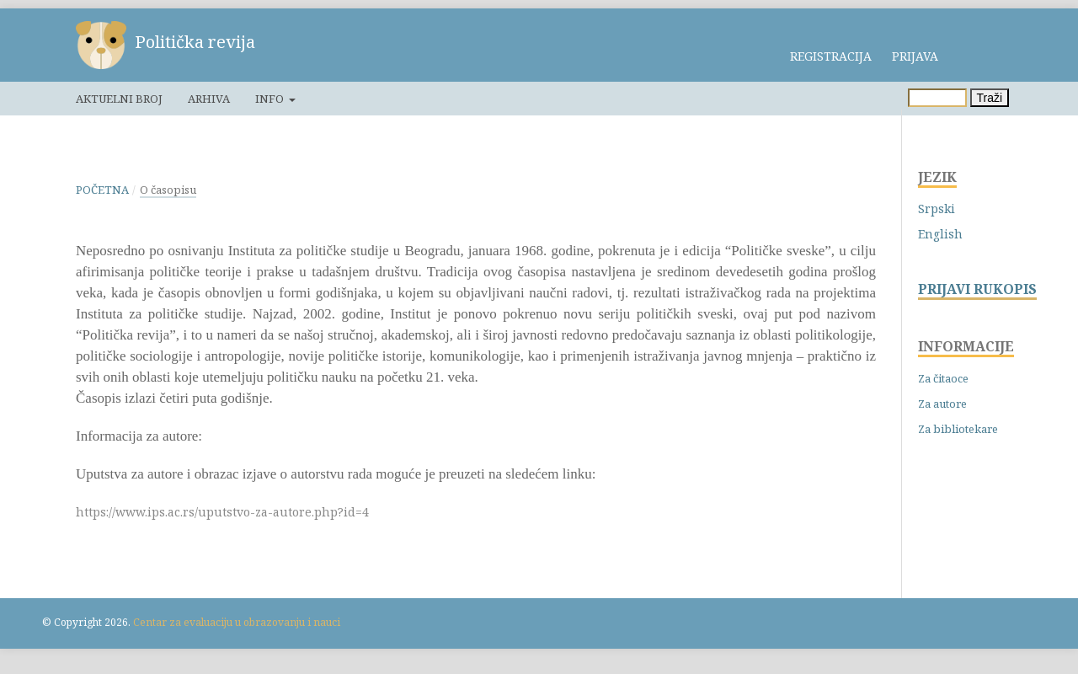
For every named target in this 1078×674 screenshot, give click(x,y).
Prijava (915, 56)
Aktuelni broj (119, 98)
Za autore (942, 403)
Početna (102, 189)
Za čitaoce (943, 378)
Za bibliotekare (958, 428)
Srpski (936, 209)
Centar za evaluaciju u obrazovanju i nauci (236, 622)
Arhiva (209, 98)
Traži (990, 97)
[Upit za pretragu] (937, 97)
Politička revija (195, 41)
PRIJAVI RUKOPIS (977, 289)
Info (270, 98)
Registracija (831, 56)
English (940, 234)
